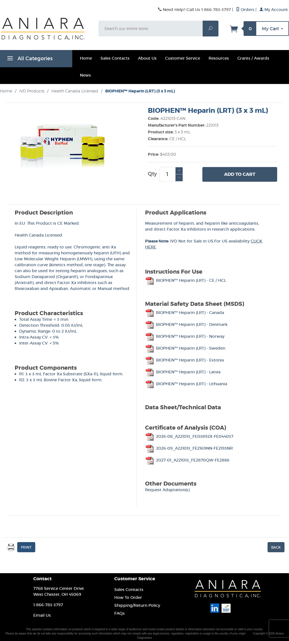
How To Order (128, 597)
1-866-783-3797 (48, 604)
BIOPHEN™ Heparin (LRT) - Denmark (186, 324)
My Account (273, 9)
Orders (245, 9)
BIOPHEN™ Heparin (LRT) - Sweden (185, 348)
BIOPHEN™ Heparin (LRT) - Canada (184, 312)
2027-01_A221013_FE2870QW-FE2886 (187, 460)
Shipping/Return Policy (137, 605)
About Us (147, 58)
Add (239, 174)
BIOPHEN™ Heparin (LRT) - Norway (184, 336)
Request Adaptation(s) (167, 489)
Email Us (42, 615)
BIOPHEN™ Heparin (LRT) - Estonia (184, 360)
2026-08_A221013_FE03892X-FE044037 (189, 436)
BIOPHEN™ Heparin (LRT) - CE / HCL (185, 280)
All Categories (29, 59)
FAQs (119, 613)
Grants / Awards (253, 58)
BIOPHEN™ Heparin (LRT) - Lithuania (186, 383)
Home (86, 58)
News (85, 75)
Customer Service (182, 58)
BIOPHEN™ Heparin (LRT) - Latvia (182, 371)
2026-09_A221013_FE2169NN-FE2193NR (189, 448)
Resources (219, 58)
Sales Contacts (115, 58)
